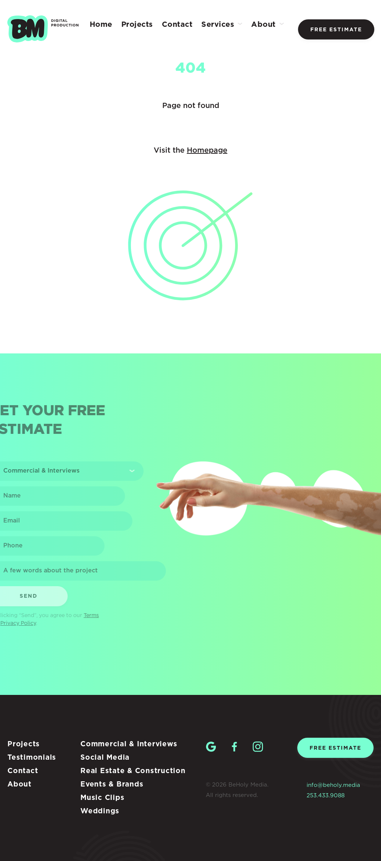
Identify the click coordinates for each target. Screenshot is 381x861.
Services (217, 24)
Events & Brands (111, 784)
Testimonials (31, 757)
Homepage (207, 150)
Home (101, 24)
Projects (137, 24)
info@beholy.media (333, 785)
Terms (85, 615)
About (263, 24)
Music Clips (102, 798)
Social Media (104, 757)
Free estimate (336, 30)
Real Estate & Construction (133, 771)
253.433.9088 (326, 795)
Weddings (99, 811)
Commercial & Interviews (128, 744)
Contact (177, 24)
